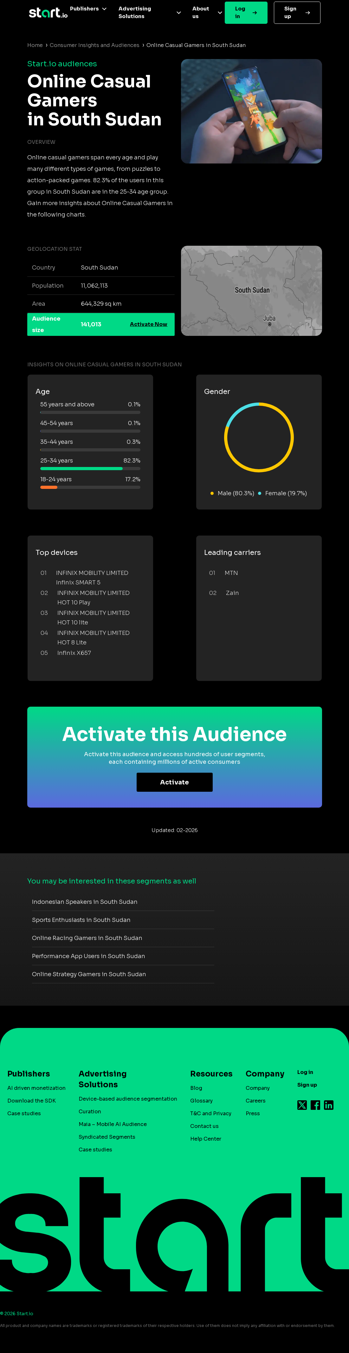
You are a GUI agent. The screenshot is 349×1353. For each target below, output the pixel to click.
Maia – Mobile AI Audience (113, 1124)
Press (253, 1113)
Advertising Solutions (135, 12)
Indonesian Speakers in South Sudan (85, 901)
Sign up (290, 12)
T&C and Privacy (210, 1113)
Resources (208, 1074)
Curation (90, 1111)
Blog (196, 1088)
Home (35, 45)
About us (200, 12)
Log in (240, 12)
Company (262, 1074)
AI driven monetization (36, 1088)
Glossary (201, 1100)
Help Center (205, 1139)
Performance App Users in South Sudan (88, 956)
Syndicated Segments (107, 1137)
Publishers (84, 8)
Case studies (24, 1113)
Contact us (204, 1126)
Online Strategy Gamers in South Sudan (89, 974)
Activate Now (148, 324)
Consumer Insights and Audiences (94, 45)
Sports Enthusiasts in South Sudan (81, 919)
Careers (256, 1100)
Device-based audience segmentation (128, 1099)
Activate (174, 782)
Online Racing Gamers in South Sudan (87, 938)
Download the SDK (31, 1100)
